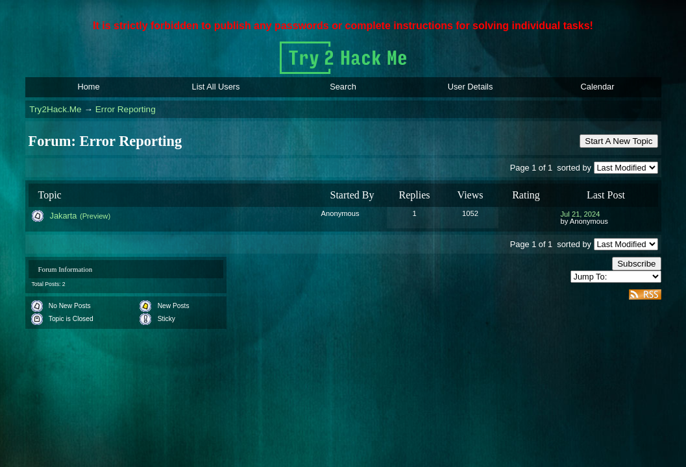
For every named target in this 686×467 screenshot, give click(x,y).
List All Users (216, 86)
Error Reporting (125, 109)
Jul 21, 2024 (580, 214)
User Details (470, 86)
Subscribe (636, 264)
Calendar (598, 86)
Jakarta (63, 216)
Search (343, 86)
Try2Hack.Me (55, 109)
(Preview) (95, 216)
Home (88, 86)
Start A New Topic (618, 141)
